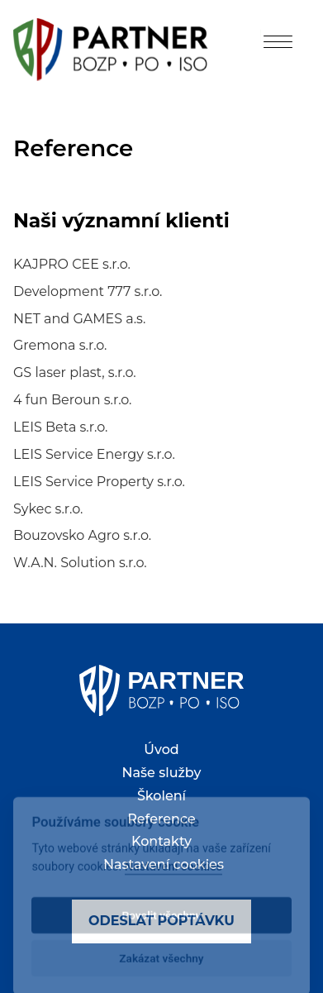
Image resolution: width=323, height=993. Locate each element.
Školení (161, 796)
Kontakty (161, 841)
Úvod (161, 749)
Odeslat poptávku (161, 921)
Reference (161, 819)
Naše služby (162, 773)
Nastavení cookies (163, 864)
